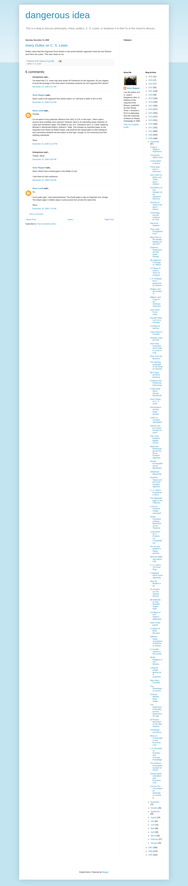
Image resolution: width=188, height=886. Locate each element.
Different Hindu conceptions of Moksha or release (156, 641)
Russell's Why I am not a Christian (156, 320)
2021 (150, 91)
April (153, 832)
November (155, 802)
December (155, 142)
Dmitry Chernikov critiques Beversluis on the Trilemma (155, 522)
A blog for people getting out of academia (155, 672)
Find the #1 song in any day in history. (156, 205)
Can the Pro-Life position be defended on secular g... (156, 792)
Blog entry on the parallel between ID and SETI (156, 240)
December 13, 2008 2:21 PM (44, 87)
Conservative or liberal (155, 162)
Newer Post (31, 219)
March (153, 836)
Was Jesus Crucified (155, 681)
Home (70, 219)
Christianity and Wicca (155, 731)
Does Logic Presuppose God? (156, 231)
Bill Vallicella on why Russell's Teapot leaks (155, 604)
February (155, 839)
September (155, 811)
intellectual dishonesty (155, 473)
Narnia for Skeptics (154, 224)
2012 (150, 124)
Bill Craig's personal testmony (155, 375)
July (152, 821)
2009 (150, 135)
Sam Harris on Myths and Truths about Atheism (156, 179)
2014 (150, 117)
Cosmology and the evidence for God (155, 216)
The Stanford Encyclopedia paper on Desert (156, 766)
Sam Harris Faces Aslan (154, 312)
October (154, 808)
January (154, 843)
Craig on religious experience (156, 149)
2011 (150, 127)
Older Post (109, 219)
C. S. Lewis (37, 64)
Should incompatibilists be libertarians (156, 464)
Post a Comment (36, 214)
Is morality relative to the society (155, 651)
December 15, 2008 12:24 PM (44, 144)
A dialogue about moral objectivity (156, 575)
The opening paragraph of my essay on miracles (156, 365)
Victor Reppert (38, 95)
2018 (150, 102)
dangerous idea (57, 15)
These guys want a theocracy (155, 169)
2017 (150, 106)
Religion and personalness (156, 291)
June (153, 825)
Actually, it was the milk (156, 339)
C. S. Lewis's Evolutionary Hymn (156, 492)
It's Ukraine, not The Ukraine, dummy (155, 592)
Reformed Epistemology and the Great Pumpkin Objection (156, 452)
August (154, 817)
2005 (150, 855)
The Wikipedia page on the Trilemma (156, 500)
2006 (150, 851)
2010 (150, 131)
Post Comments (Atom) (46, 224)
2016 (150, 109)
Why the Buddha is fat (155, 583)
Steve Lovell (37, 111)
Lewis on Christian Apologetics (156, 420)
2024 (150, 80)
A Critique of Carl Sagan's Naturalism (155, 615)
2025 (150, 77)
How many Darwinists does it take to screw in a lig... (156, 348)
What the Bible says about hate (156, 559)
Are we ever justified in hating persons (155, 549)
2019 (150, 98)
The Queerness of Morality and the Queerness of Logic (156, 710)
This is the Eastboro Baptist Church (155, 439)
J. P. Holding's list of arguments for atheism (156, 282)
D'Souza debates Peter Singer (154, 697)
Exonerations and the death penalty (155, 410)
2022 (150, 87)
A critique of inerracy (155, 327)
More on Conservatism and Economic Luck (156, 740)
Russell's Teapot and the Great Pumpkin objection (156, 482)
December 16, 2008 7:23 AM (44, 209)
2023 (150, 84)
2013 (150, 120)
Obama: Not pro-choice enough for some (155, 429)
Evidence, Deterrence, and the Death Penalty (156, 252)
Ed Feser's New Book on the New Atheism (156, 723)
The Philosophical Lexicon (156, 688)
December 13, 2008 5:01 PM (44, 102)
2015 (150, 113)
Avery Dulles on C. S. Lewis (46, 45)
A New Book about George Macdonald (156, 392)
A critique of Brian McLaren (155, 631)
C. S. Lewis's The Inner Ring (155, 567)
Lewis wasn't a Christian (156, 333)
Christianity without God (156, 156)
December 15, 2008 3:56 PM (44, 180)
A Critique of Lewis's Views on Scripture (155, 271)
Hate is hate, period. (155, 624)
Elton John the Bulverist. (156, 357)
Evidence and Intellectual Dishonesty (156, 383)
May (153, 828)
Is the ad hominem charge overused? (155, 509)
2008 (150, 138)
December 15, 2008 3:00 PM (44, 159)
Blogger (105, 872)
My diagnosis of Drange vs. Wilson (155, 262)
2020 (150, 95)
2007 (150, 847)
